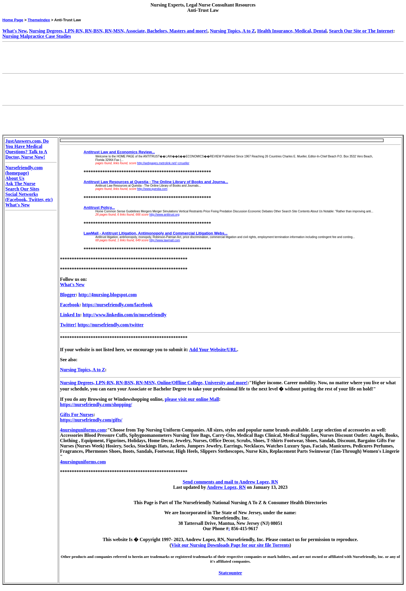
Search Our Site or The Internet (361, 30)
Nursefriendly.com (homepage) (24, 170)
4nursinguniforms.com (83, 429)
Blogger (68, 294)
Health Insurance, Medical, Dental (292, 30)
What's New (14, 30)
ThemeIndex (39, 20)
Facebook (69, 304)
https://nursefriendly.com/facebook (117, 304)
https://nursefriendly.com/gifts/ (91, 419)
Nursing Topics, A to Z (232, 30)
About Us (14, 178)
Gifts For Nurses (76, 414)
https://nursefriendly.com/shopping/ (96, 404)
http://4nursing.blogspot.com (107, 294)
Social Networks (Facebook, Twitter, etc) (29, 197)
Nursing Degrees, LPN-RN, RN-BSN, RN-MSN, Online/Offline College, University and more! (154, 382)
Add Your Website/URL (213, 349)
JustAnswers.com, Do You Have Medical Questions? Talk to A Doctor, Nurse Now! (27, 149)
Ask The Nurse (20, 183)
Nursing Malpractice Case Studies (36, 36)
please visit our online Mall (192, 399)
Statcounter (230, 572)
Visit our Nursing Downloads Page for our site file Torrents (230, 545)
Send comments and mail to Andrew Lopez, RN (230, 481)
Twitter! (68, 324)
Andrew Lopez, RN (226, 487)
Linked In (70, 314)
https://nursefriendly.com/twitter (111, 324)
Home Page (12, 20)
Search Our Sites (22, 188)
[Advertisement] (109, 57)
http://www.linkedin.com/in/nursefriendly (125, 314)
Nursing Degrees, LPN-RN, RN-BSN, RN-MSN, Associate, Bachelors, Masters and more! (118, 30)
